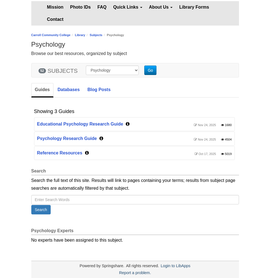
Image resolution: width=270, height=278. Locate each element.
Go (150, 70)
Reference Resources (60, 153)
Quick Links (127, 7)
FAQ (102, 7)
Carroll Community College (51, 35)
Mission (55, 7)
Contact (55, 19)
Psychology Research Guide (67, 138)
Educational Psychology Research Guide (80, 124)
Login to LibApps (175, 266)
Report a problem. (135, 273)
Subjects (96, 35)
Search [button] (41, 209)
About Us (161, 7)
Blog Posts (99, 89)
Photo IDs (80, 7)
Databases (69, 89)
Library (80, 35)
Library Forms (194, 7)
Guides (42, 89)
